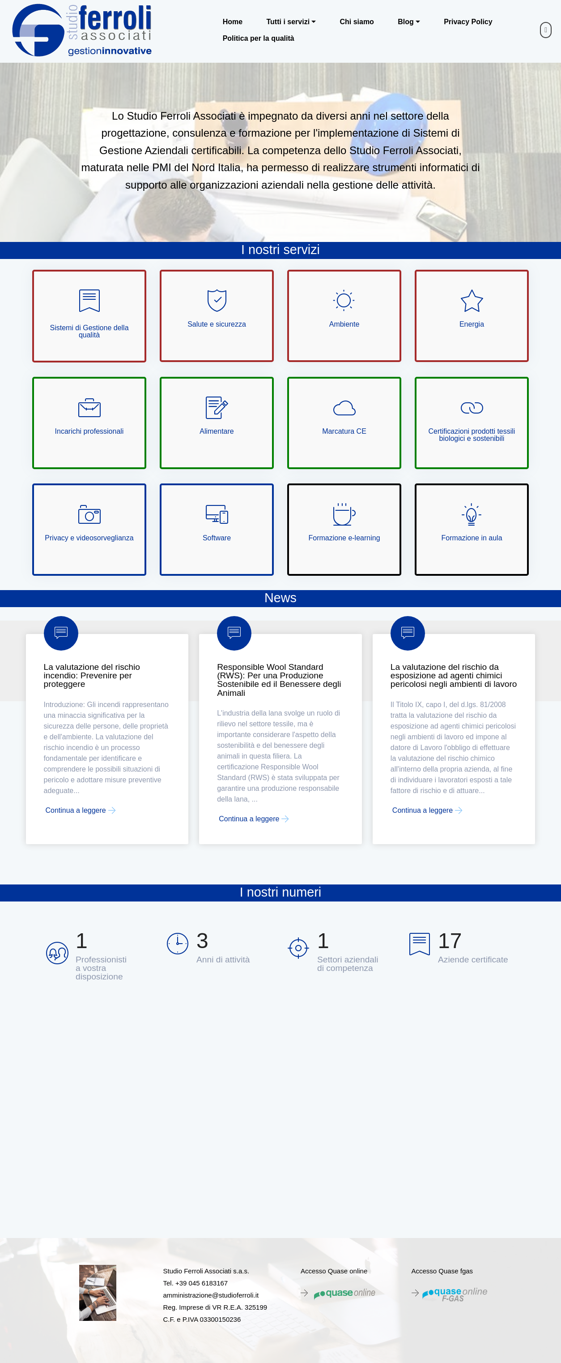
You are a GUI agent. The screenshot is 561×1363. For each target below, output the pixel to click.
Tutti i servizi (288, 22)
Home (232, 22)
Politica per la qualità (258, 38)
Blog (406, 22)
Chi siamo (357, 22)
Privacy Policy (468, 22)
